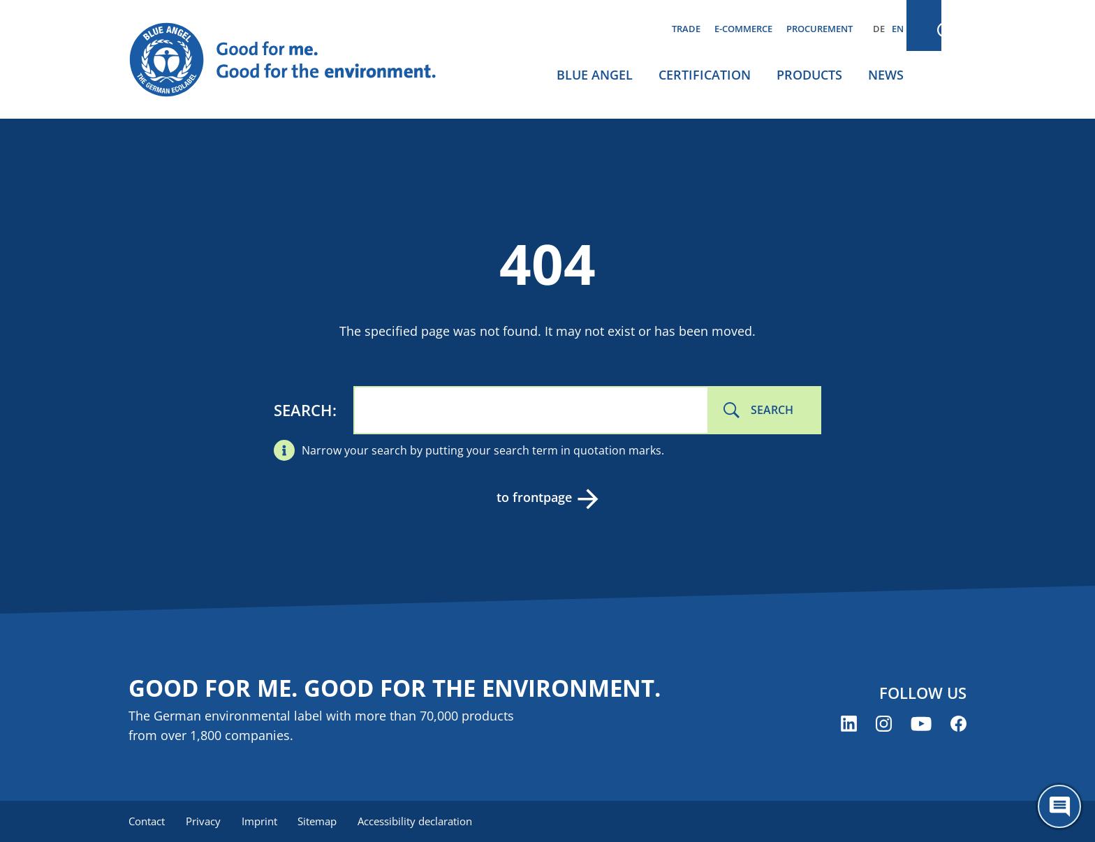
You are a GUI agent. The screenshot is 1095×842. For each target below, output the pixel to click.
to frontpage (533, 497)
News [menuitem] (886, 74)
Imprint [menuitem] (262, 821)
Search (303, 409)
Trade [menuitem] (686, 28)
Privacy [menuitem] (204, 821)
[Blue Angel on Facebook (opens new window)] (958, 724)
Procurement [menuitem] (819, 28)
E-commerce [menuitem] (743, 28)
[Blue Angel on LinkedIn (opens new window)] (849, 724)
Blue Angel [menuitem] (595, 74)
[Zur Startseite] (296, 60)
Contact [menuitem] (146, 821)
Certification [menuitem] (705, 74)
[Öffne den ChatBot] (1059, 806)
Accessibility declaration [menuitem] (421, 821)
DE (879, 28)
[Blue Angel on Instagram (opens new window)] (884, 724)
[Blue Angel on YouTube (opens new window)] (921, 724)
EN (898, 28)
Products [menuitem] (809, 74)
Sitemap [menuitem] (321, 821)
